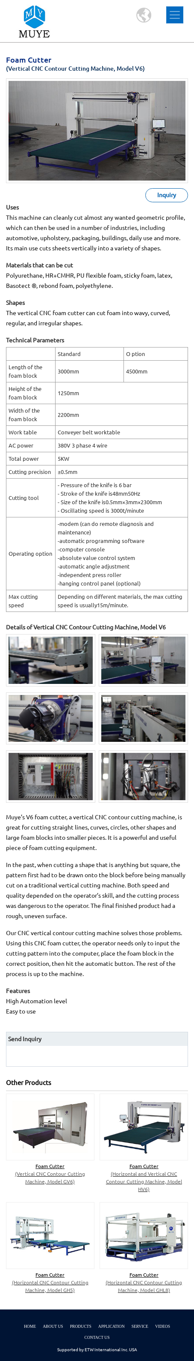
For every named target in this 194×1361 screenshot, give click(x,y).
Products (80, 1326)
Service (140, 1326)
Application (111, 1326)
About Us (53, 1326)
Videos (162, 1326)
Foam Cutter (50, 1174)
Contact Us (96, 1337)
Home (30, 1326)
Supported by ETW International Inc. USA (97, 1349)
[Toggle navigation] (174, 14)
